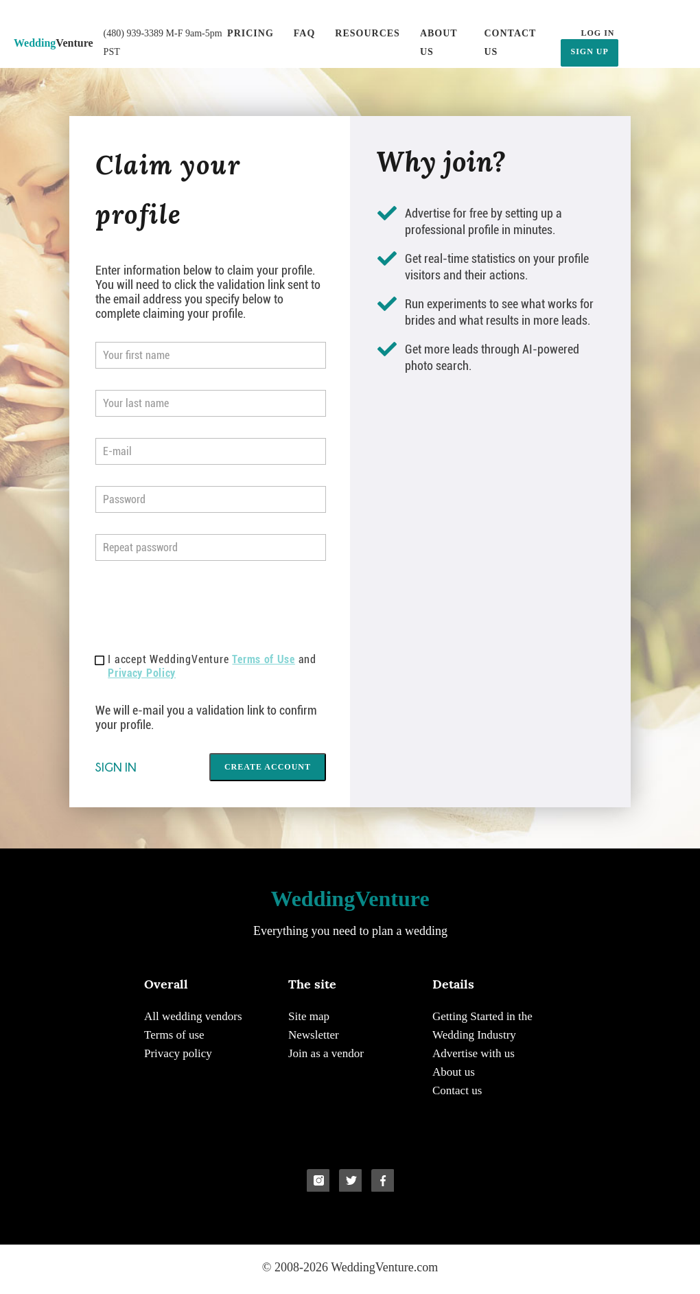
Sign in (116, 767)
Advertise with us (473, 1053)
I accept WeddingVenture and (205, 666)
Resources (367, 33)
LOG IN (597, 33)
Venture (53, 43)
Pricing (250, 33)
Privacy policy (178, 1053)
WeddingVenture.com (384, 1267)
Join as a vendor (326, 1053)
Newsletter (313, 1034)
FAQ (305, 33)
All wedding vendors (193, 1016)
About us (439, 42)
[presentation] (199, 609)
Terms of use (174, 1034)
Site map (308, 1016)
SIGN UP (589, 51)
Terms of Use (263, 659)
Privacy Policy (142, 673)
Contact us (510, 42)
